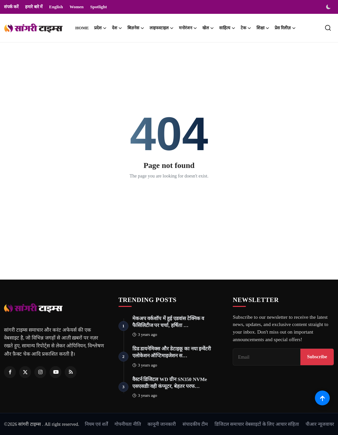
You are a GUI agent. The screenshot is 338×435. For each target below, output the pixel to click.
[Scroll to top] (322, 398)
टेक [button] (246, 28)
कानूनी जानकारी (162, 424)
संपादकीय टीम (195, 424)
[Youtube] (55, 372)
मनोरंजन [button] (188, 28)
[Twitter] (25, 372)
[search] (328, 28)
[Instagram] (40, 372)
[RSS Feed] (71, 372)
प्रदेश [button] (100, 28)
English (56, 6)
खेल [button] (208, 28)
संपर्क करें (11, 6)
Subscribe (317, 357)
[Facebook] (10, 372)
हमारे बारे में (34, 6)
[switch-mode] (329, 7)
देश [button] (117, 28)
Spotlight (98, 6)
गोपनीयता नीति (128, 424)
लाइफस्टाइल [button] (162, 28)
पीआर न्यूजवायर (320, 424)
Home (82, 27)
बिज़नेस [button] (135, 28)
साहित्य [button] (227, 28)
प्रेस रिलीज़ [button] (285, 28)
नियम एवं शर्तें (96, 424)
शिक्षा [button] (262, 28)
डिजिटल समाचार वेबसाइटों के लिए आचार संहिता (257, 424)
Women (77, 6)
